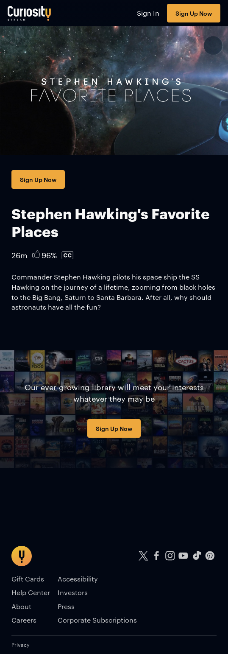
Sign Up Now (193, 13)
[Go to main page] (29, 13)
